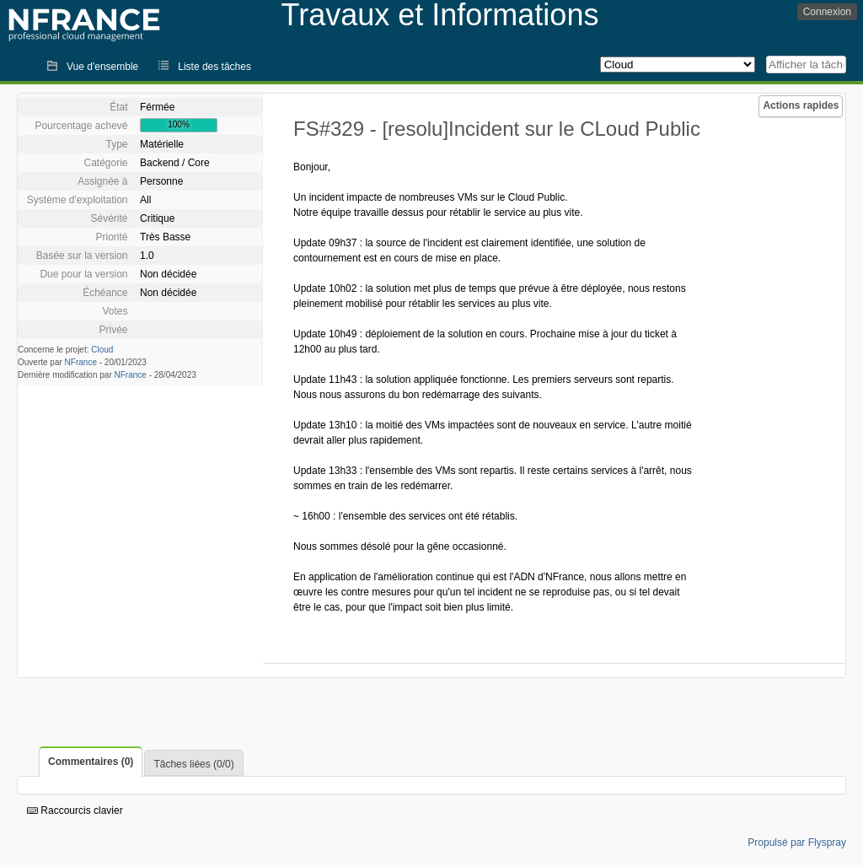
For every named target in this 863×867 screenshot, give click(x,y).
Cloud (102, 349)
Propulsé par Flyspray (797, 842)
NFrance (81, 362)
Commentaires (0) (90, 761)
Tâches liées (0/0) (193, 764)
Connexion (827, 12)
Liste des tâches (214, 67)
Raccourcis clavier (75, 810)
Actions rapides (801, 105)
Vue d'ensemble (102, 67)
